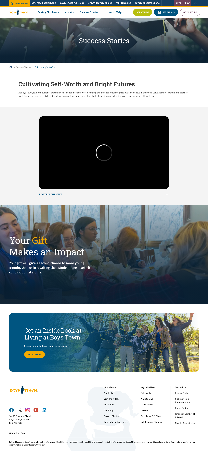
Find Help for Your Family (116, 422)
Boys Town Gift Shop (151, 416)
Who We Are (110, 387)
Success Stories (23, 67)
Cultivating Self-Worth (46, 67)
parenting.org (123, 3)
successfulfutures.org (72, 3)
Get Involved (147, 393)
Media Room (147, 404)
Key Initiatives (148, 387)
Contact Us (180, 387)
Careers (144, 410)
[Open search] (195, 3)
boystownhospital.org (43, 3)
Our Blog (108, 410)
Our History (109, 393)
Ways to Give (147, 399)
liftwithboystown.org (100, 3)
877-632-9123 (166, 12)
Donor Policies (182, 408)
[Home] (11, 67)
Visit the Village (111, 399)
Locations (109, 404)
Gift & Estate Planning (152, 422)
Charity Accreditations (186, 423)
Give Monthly (190, 12)
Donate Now (142, 12)
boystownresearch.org (147, 3)
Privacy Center (182, 393)
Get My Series (34, 354)
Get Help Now (183, 3)
